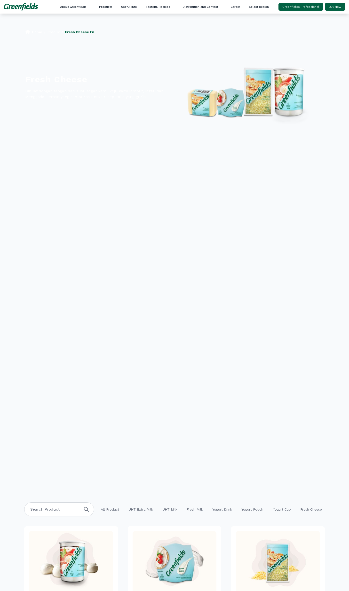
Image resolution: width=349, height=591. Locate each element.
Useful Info (129, 6)
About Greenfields (73, 6)
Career (235, 6)
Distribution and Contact (200, 6)
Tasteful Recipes (158, 6)
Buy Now (335, 6)
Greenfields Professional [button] (300, 6)
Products (105, 6)
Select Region (259, 6)
